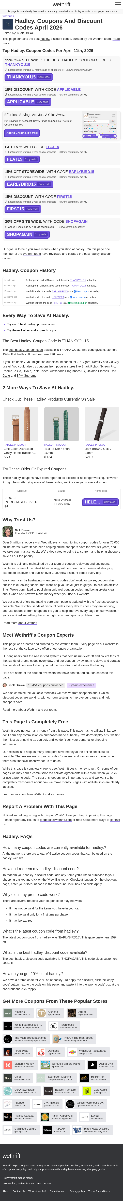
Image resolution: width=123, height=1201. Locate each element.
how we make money (39, 594)
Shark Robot (90, 366)
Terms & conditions (99, 1191)
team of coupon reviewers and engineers (81, 563)
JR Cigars (83, 362)
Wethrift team (32, 253)
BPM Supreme (26, 375)
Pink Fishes (41, 371)
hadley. (45, 38)
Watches (8, 16)
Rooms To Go (12, 371)
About (6, 1191)
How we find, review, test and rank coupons (27, 1183)
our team (50, 709)
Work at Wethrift (37, 1191)
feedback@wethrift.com (56, 820)
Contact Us (18, 1191)
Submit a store (58, 1191)
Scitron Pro (107, 366)
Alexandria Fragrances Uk (67, 371)
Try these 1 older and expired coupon (32, 330)
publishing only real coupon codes (60, 589)
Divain (27, 371)
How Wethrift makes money (18, 1177)
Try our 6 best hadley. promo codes (31, 324)
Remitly (97, 362)
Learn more (111, 11)
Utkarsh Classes (98, 371)
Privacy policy (77, 1191)
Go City (114, 362)
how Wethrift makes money (45, 794)
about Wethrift (27, 623)
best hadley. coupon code (26, 349)
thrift (61, 4)
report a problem (81, 615)
